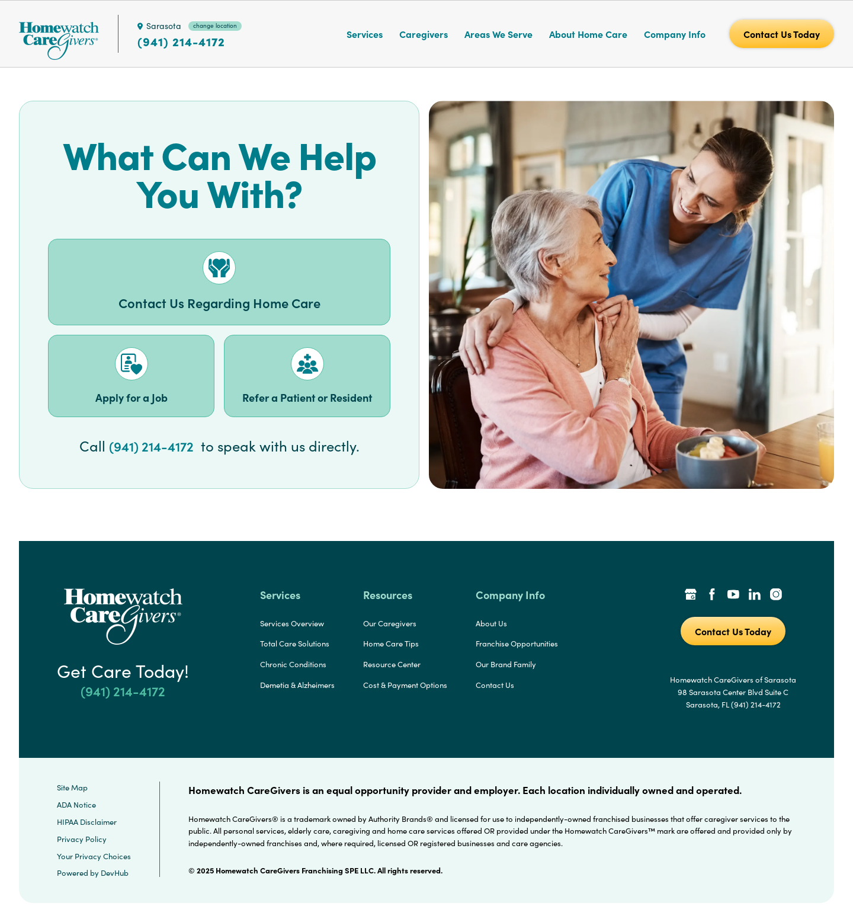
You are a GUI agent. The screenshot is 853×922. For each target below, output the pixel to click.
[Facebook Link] (712, 595)
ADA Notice (76, 804)
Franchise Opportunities (517, 643)
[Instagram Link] (776, 595)
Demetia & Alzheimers (297, 685)
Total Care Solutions (294, 643)
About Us (491, 623)
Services (365, 33)
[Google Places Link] (691, 595)
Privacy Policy (82, 839)
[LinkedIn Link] (755, 595)
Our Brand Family (506, 664)
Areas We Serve (498, 33)
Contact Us (495, 685)
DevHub (115, 872)
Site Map (72, 787)
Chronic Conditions (293, 664)
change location (215, 25)
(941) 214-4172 (181, 41)
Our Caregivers (389, 623)
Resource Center (392, 664)
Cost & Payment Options (405, 685)
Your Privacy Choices (94, 856)
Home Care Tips (391, 643)
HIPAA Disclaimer (87, 822)
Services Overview (292, 623)
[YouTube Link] (733, 595)
